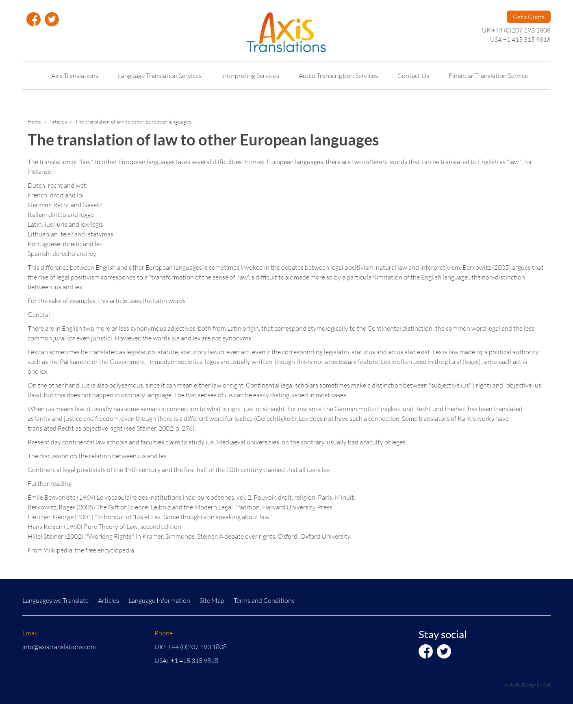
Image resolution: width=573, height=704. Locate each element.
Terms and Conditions (264, 600)
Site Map (212, 600)
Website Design (520, 685)
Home (34, 121)
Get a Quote (529, 16)
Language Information (159, 600)
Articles (58, 121)
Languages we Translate (55, 600)
